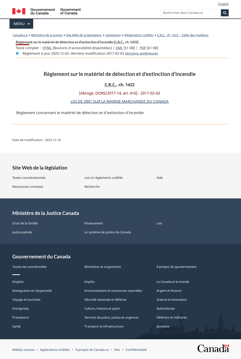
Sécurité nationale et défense (105, 299)
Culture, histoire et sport (102, 308)
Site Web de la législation (84, 35)
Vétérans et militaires (172, 317)
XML (119, 48)
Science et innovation (172, 299)
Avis (117, 350)
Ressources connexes (27, 187)
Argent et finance (169, 291)
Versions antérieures (141, 53)
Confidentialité (136, 350)
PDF (143, 48)
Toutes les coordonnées (29, 267)
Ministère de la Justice (46, 35)
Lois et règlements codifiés (103, 178)
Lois (159, 223)
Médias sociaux (23, 350)
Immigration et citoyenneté (32, 291)
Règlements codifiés (139, 35)
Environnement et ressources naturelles (113, 291)
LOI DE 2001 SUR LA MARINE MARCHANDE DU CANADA (120, 101)
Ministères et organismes (102, 267)
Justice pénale (22, 232)
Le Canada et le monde (173, 282)
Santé (16, 326)
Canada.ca (20, 35)
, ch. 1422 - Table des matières (183, 35)
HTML (47, 48)
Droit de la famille (25, 223)
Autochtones (166, 308)
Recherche (92, 187)
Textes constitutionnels (29, 178)
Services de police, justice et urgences (111, 317)
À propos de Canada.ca (92, 350)
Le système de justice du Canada (107, 232)
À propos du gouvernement (176, 267)
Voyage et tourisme (26, 299)
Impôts (89, 282)
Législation (113, 35)
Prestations (20, 317)
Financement (93, 223)
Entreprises (20, 308)
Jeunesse (163, 326)
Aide (160, 178)
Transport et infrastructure (104, 326)
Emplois (18, 282)
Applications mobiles (55, 350)
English (223, 4)
